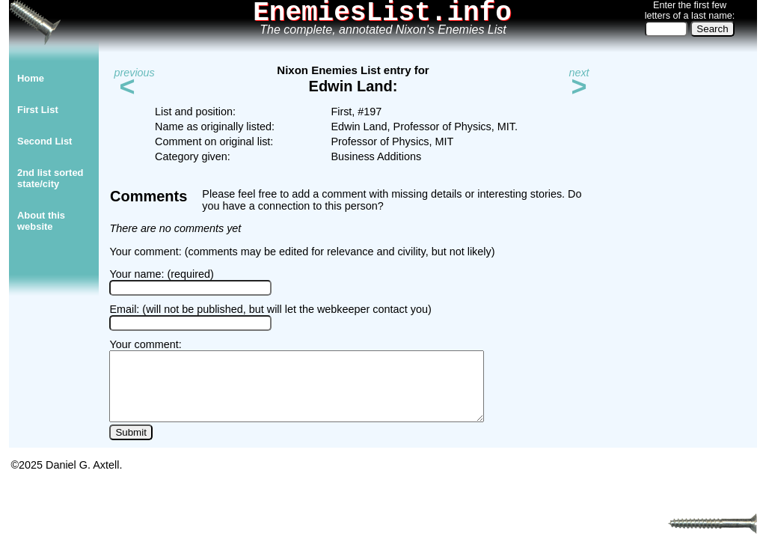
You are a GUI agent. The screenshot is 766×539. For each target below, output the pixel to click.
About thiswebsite (41, 221)
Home (30, 78)
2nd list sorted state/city (50, 178)
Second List (44, 141)
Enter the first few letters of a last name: (690, 10)
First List (37, 109)
